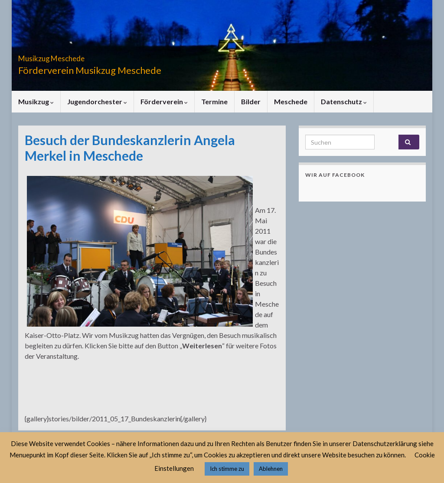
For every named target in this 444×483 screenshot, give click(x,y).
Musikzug (36, 101)
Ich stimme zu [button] (227, 468)
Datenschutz (344, 101)
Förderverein (164, 101)
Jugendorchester (97, 101)
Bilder (251, 101)
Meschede (290, 101)
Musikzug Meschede (75, 55)
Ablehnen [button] (271, 468)
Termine (214, 101)
